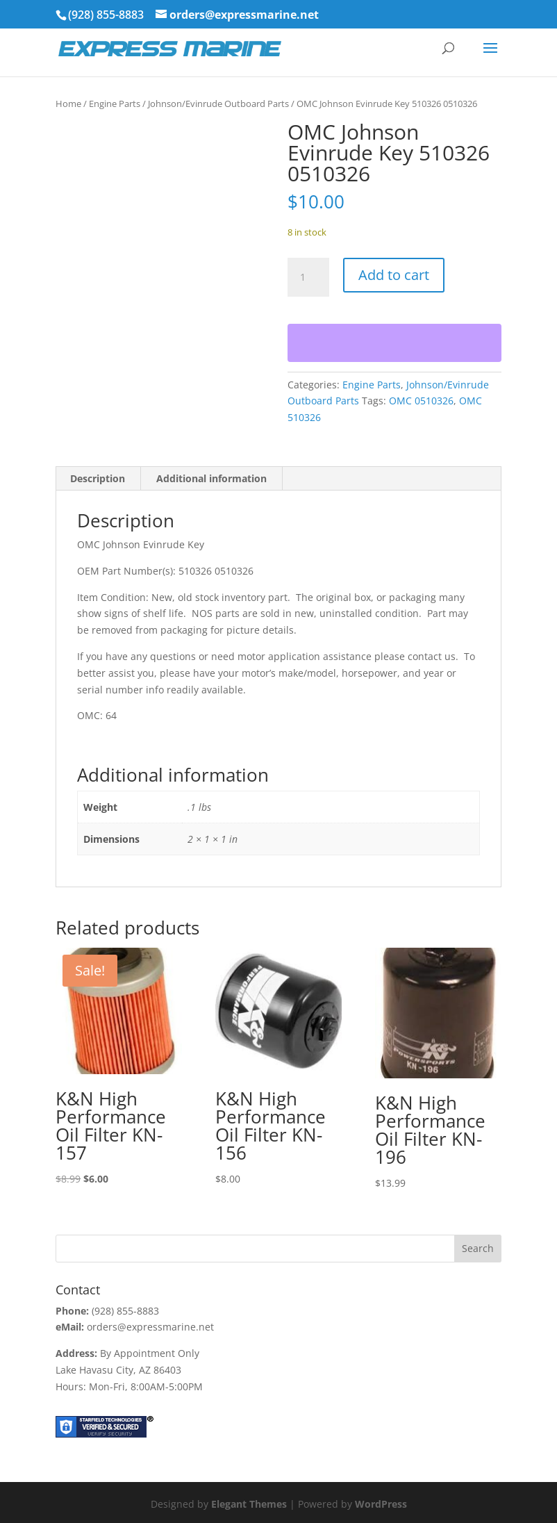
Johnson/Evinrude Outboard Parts (218, 103)
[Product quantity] (308, 277)
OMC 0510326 (421, 400)
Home (68, 103)
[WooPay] (394, 343)
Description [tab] (97, 478)
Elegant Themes (249, 1503)
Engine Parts (114, 103)
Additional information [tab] (211, 478)
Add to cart (393, 274)
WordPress (381, 1503)
